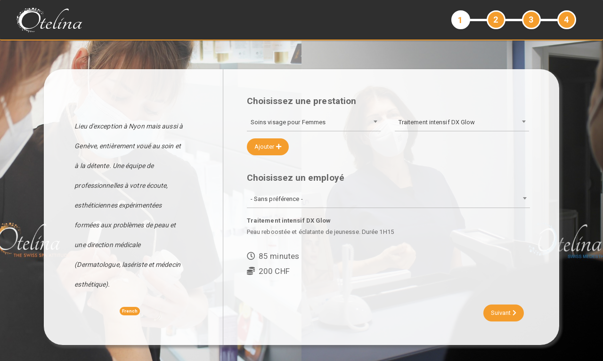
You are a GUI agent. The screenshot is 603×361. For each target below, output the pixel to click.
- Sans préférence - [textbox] (277, 198)
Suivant (503, 312)
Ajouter (267, 146)
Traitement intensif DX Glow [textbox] (437, 122)
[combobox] (314, 123)
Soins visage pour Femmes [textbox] (288, 122)
